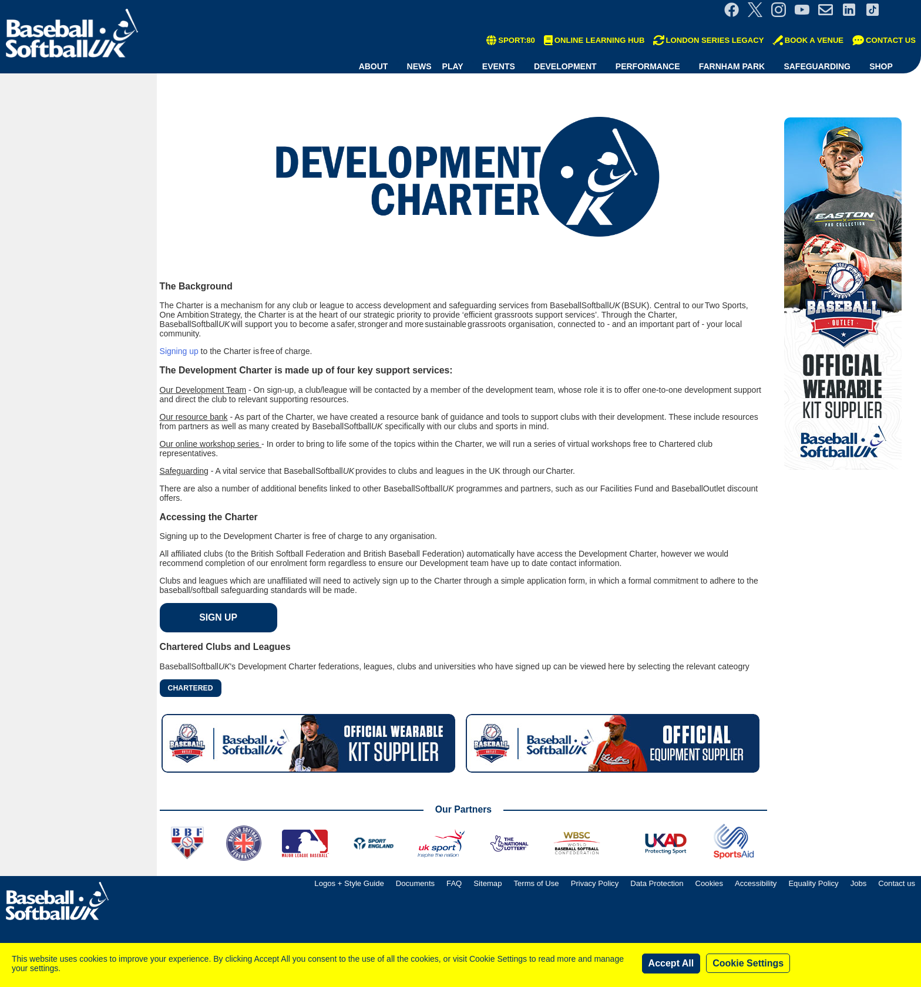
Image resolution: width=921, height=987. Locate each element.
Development (565, 66)
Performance (648, 66)
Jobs (859, 883)
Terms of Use (536, 883)
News (419, 66)
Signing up (179, 351)
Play (452, 66)
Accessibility (756, 883)
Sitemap (487, 883)
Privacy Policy (595, 883)
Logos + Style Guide (349, 883)
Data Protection (656, 883)
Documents (415, 883)
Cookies (709, 883)
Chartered (190, 688)
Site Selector (903, 9)
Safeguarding (817, 66)
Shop (881, 66)
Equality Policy (813, 883)
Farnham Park (732, 66)
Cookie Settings (748, 963)
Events (498, 66)
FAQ (454, 883)
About (373, 66)
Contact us (896, 883)
